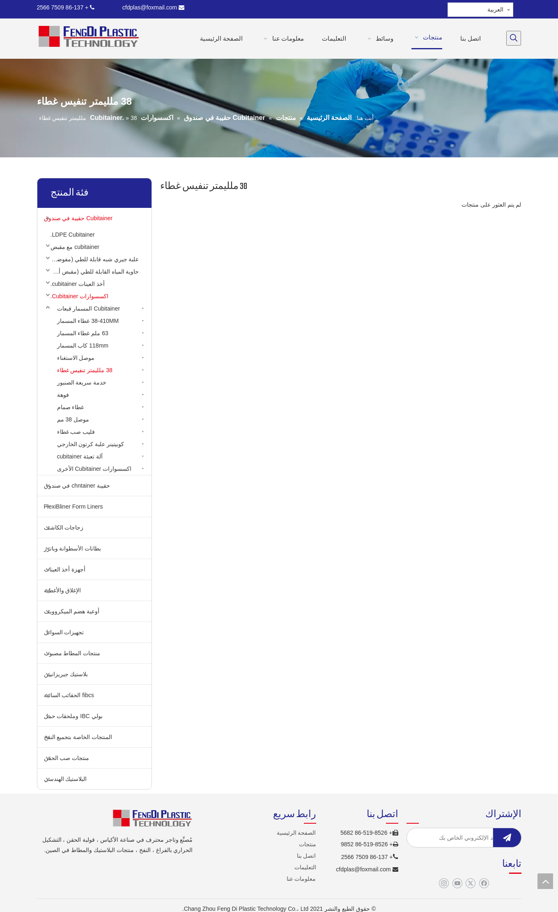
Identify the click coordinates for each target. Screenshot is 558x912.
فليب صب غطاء (76, 431)
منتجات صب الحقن (67, 758)
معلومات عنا (301, 878)
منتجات (307, 844)
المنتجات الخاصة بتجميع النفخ (78, 737)
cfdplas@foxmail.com (153, 7)
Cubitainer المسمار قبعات (88, 308)
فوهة (63, 395)
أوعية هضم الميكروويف (72, 611)
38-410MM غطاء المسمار (88, 321)
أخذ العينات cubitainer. (78, 284)
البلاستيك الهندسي (65, 779)
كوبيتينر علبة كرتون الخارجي (90, 444)
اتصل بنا (306, 855)
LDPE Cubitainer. (73, 234)
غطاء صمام (70, 407)
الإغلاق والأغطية (62, 590)
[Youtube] (457, 883)
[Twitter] (470, 883)
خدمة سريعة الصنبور (82, 382)
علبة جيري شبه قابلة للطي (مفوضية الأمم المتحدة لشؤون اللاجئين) (92, 259)
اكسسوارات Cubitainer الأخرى (94, 468)
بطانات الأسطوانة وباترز (72, 548)
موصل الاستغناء (76, 358)
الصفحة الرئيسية (296, 832)
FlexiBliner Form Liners (73, 506)
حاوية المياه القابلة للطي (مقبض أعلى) (93, 271)
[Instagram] (444, 883)
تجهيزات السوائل (64, 632)
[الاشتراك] (507, 838)
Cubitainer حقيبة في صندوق (78, 218)
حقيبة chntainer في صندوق (77, 485)
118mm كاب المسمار (82, 345)
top (545, 881)
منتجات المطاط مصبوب (72, 653)
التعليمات (305, 867)
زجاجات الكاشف (64, 527)
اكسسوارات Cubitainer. (80, 296)
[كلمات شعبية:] (513, 38)
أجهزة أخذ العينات (65, 569)
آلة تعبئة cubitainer (80, 456)
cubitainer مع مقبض (75, 247)
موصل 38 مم (73, 419)
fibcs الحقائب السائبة (69, 695)
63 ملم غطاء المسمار (82, 333)
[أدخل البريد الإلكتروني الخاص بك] (470, 837)
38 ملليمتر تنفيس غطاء (85, 370)
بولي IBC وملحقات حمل (73, 716)
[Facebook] (484, 883)
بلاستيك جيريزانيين (66, 674)
